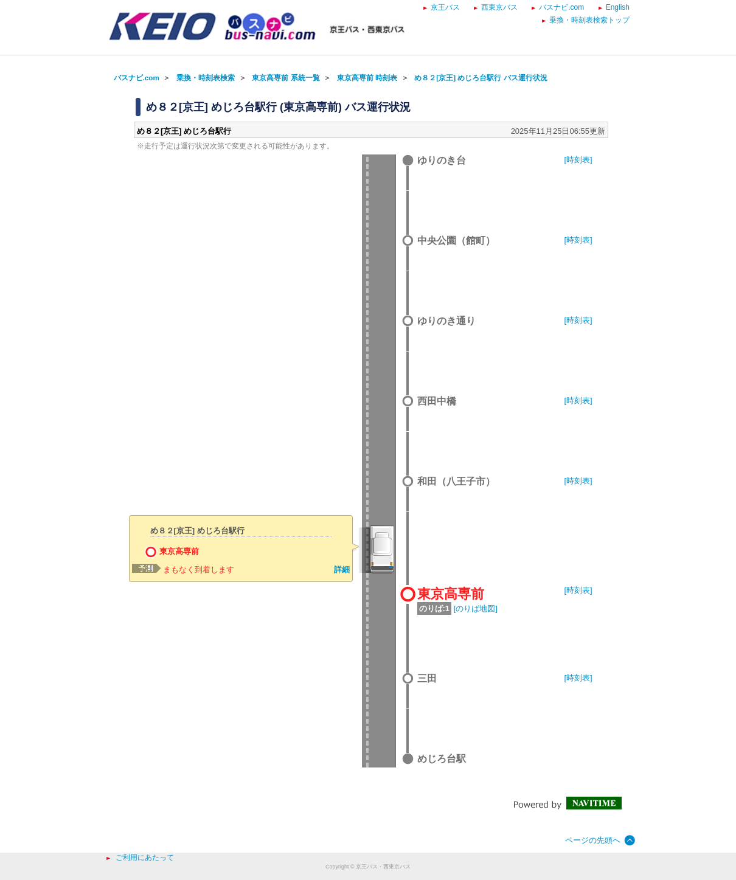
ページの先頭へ (592, 840)
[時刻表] (578, 159)
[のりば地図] (476, 608)
